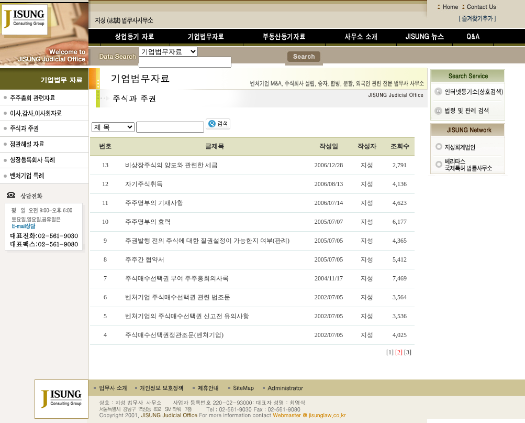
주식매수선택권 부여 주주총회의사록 (177, 278)
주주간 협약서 (144, 259)
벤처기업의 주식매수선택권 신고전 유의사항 (187, 316)
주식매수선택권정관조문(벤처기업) (174, 335)
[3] (407, 352)
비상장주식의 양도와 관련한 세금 (171, 165)
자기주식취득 (144, 184)
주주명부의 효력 (148, 221)
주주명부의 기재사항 (154, 203)
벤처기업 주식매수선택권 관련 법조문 (177, 297)
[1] (390, 352)
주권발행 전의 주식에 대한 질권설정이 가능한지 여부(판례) (207, 240)
